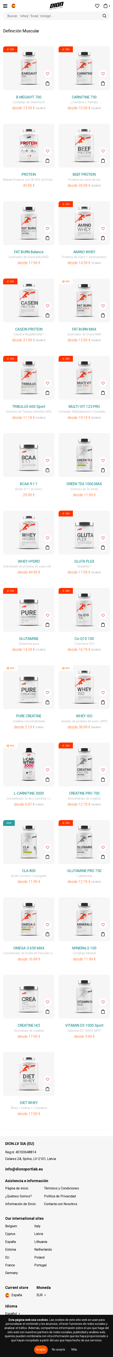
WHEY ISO (84, 716)
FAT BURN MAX (84, 329)
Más (74, 1349)
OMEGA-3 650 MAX (28, 948)
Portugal (40, 1265)
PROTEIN (29, 174)
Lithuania (40, 1242)
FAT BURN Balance (29, 252)
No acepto (58, 1349)
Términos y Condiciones (61, 1188)
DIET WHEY (29, 1103)
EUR (40, 1295)
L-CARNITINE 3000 (29, 793)
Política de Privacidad (60, 1196)
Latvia (38, 1234)
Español (11, 1314)
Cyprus (10, 1234)
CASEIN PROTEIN (29, 329)
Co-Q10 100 (84, 639)
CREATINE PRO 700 (84, 793)
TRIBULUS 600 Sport (28, 406)
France (10, 1265)
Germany (11, 1273)
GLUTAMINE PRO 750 (84, 871)
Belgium (11, 1226)
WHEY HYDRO (29, 561)
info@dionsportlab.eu (24, 1169)
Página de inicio (16, 1188)
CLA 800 (29, 871)
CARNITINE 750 (84, 97)
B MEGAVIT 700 (28, 97)
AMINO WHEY (84, 252)
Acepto (41, 1349)
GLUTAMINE (28, 639)
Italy (37, 1226)
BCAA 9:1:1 (29, 484)
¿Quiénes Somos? (18, 1196)
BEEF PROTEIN (84, 174)
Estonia (10, 1249)
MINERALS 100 (84, 948)
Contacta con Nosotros (60, 1204)
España (10, 1242)
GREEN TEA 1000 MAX (84, 484)
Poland (39, 1257)
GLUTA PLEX (84, 561)
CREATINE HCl (29, 1025)
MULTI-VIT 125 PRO (84, 406)
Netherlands (43, 1249)
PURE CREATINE (28, 716)
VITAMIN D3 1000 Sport (84, 1025)
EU (7, 1257)
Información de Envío (20, 1204)
